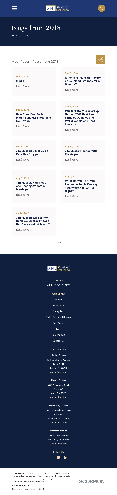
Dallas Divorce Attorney (58, 317)
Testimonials (58, 334)
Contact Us (58, 340)
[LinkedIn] (65, 457)
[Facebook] (51, 457)
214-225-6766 (58, 285)
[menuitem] (16, 489)
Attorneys (58, 305)
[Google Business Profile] (58, 457)
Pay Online (58, 323)
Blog (58, 329)
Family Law (58, 311)
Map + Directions (59, 372)
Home (58, 299)
